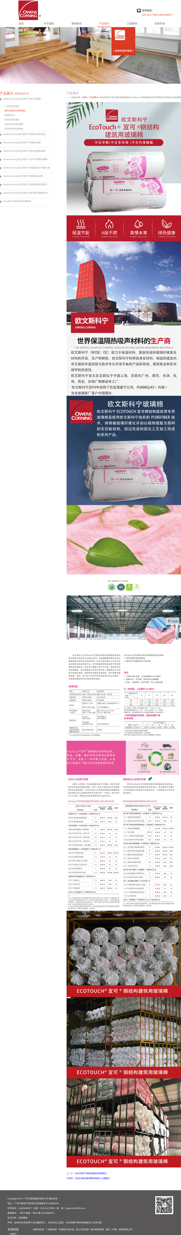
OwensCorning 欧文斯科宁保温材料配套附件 (25, 184)
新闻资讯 (77, 23)
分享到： (71, 1178)
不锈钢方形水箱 (66, 1229)
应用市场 (160, 23)
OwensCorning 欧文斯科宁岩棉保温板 (22, 142)
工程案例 (132, 23)
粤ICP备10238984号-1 (44, 1213)
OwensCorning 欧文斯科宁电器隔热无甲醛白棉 (26, 167)
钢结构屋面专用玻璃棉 (14, 110)
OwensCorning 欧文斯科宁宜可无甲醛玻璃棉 (25, 159)
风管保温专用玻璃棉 (13, 124)
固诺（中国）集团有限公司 (118, 1229)
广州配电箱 (51, 1229)
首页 (21, 23)
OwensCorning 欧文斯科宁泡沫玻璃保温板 (24, 151)
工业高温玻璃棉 (11, 106)
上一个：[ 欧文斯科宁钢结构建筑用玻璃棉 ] (87, 1173)
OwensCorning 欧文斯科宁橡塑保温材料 (23, 176)
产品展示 (104, 23)
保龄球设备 (38, 1229)
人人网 (102, 1178)
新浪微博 (86, 1178)
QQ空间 (78, 1178)
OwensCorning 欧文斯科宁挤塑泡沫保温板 (24, 134)
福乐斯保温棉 (97, 1229)
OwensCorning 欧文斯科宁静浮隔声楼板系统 (25, 193)
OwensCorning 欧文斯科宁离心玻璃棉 (22, 98)
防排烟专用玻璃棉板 (13, 128)
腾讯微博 (95, 1178)
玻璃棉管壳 (9, 115)
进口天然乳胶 (82, 1229)
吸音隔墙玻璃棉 (11, 119)
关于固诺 (49, 23)
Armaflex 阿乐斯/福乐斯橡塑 (17, 201)
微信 (107, 1178)
